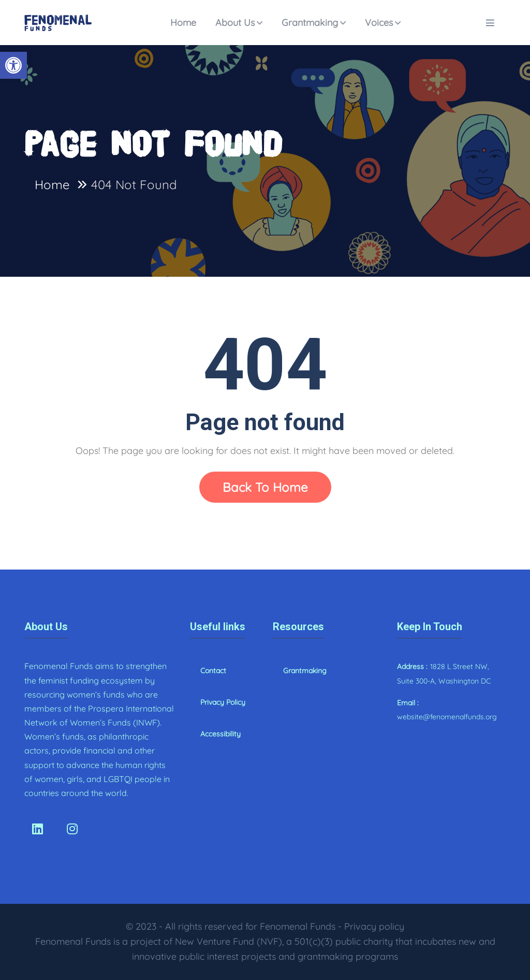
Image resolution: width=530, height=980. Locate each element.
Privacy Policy (222, 702)
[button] (13, 65)
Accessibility (220, 733)
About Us (235, 23)
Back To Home (265, 487)
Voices (379, 23)
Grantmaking (310, 23)
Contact (213, 670)
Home (183, 23)
